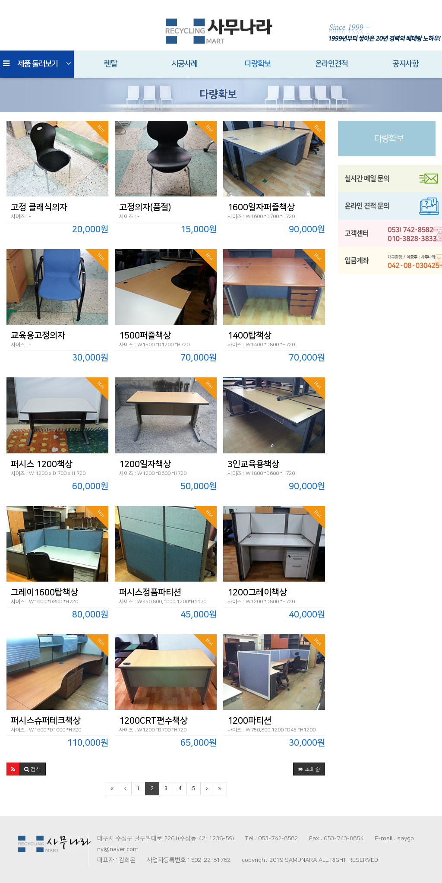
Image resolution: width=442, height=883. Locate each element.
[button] (13, 769)
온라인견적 (331, 64)
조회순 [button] (309, 768)
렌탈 (110, 64)
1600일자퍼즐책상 (261, 207)
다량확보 (258, 64)
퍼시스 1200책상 (42, 464)
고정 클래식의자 (39, 207)
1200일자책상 (145, 464)
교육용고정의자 (38, 335)
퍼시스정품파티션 (150, 592)
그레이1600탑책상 (44, 592)
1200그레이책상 (257, 592)
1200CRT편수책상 (153, 720)
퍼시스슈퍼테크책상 (46, 720)
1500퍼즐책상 (145, 335)
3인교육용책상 (253, 464)
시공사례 (184, 64)
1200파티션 (249, 720)
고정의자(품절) (145, 207)
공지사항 (405, 64)
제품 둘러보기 (37, 64)
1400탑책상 (249, 335)
